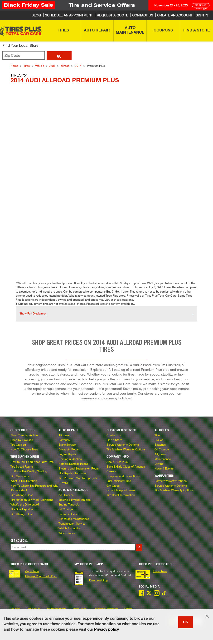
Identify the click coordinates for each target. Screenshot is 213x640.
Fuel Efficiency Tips (118, 481)
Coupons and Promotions (123, 476)
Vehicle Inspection (69, 528)
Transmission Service (71, 523)
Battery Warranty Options (171, 481)
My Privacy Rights (56, 608)
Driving (159, 463)
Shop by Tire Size (21, 440)
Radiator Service (68, 514)
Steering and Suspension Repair (78, 468)
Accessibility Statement (106, 608)
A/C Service (65, 495)
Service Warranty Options (122, 444)
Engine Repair (67, 454)
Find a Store (114, 440)
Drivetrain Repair (68, 449)
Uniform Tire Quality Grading (28, 471)
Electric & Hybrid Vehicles (74, 499)
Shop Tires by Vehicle (24, 435)
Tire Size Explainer (22, 509)
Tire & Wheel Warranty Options (125, 449)
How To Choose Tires (24, 449)
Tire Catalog (18, 444)
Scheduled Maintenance (73, 519)
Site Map (15, 608)
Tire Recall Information (120, 495)
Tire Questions (19, 476)
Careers (111, 471)
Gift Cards (113, 485)
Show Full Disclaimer (32, 313)
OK (185, 622)
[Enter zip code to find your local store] (23, 55)
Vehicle (39, 65)
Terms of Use (33, 608)
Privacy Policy (80, 608)
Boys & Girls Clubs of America (125, 466)
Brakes (159, 440)
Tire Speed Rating (21, 466)
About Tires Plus (117, 462)
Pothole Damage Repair (73, 463)
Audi (52, 65)
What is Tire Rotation (23, 481)
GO (59, 56)
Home (14, 65)
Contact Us (113, 435)
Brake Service (67, 444)
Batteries (64, 440)
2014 (78, 65)
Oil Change (65, 509)
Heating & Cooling (70, 459)
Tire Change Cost (21, 495)
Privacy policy (106, 630)
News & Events (164, 468)
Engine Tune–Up (68, 504)
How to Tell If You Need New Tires (31, 462)
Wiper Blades (66, 533)
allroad (65, 65)
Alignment (65, 435)
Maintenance (163, 459)
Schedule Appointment (121, 490)
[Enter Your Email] (73, 547)
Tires (27, 65)
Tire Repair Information (72, 473)
